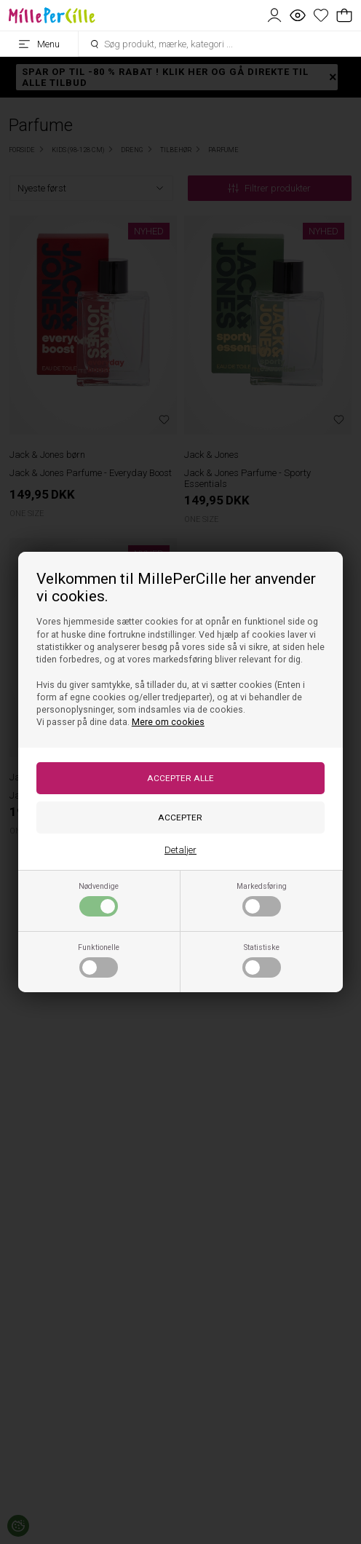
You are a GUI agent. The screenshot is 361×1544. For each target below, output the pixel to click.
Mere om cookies (168, 722)
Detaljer (180, 849)
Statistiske (261, 960)
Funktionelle (98, 960)
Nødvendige (99, 899)
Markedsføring (262, 899)
